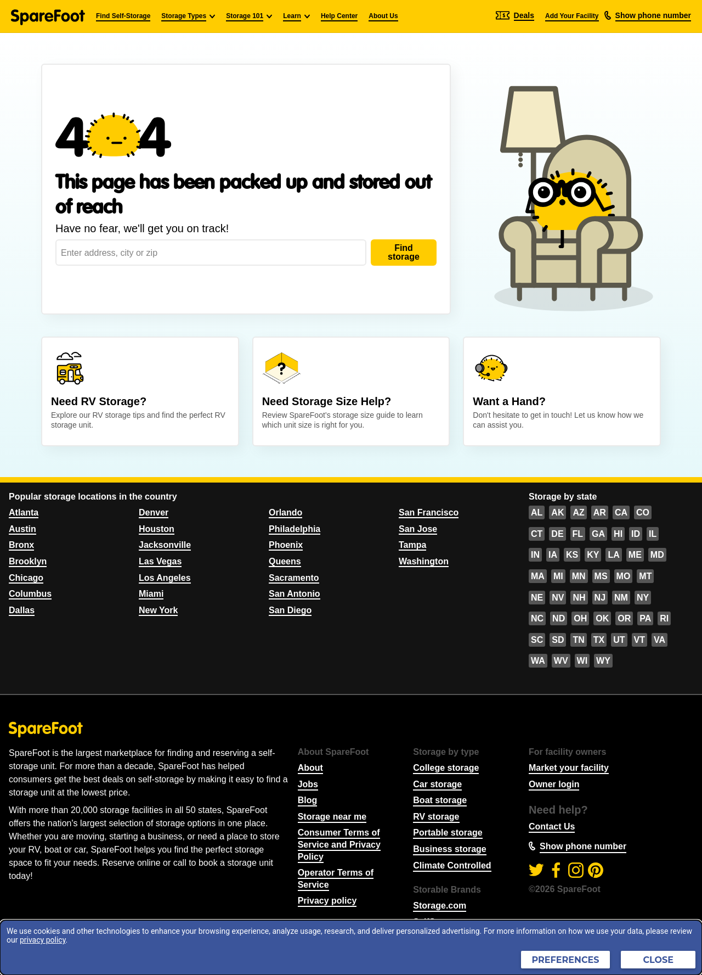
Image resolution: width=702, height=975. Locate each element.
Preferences (565, 960)
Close (658, 960)
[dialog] (351, 947)
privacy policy (43, 939)
